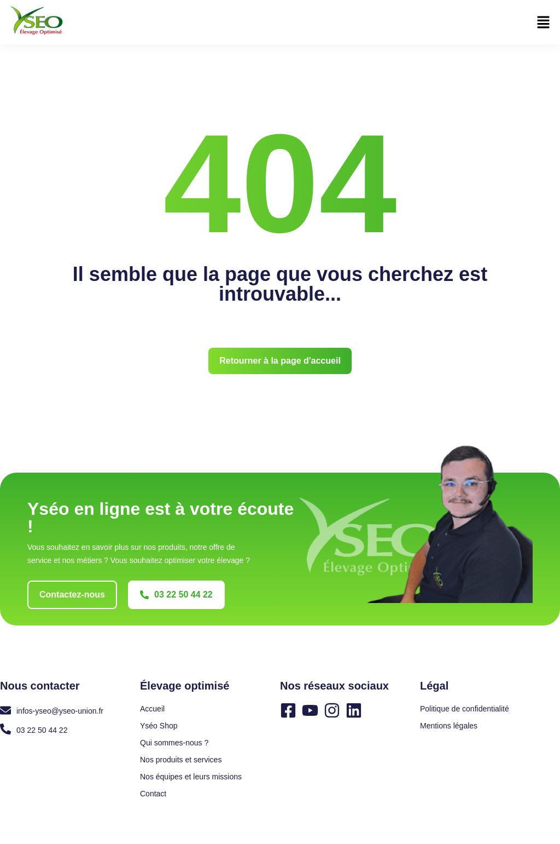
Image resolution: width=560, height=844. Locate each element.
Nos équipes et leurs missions (191, 776)
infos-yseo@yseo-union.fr (59, 711)
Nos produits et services (180, 759)
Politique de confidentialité (464, 708)
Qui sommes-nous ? (174, 742)
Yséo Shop (159, 725)
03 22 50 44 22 (41, 730)
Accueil (152, 708)
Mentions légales (448, 725)
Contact (153, 793)
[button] (544, 23)
